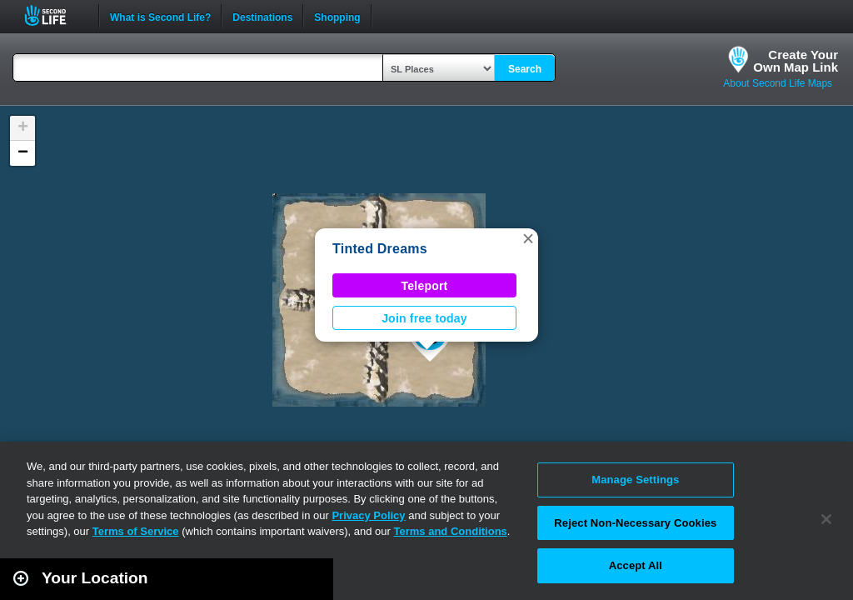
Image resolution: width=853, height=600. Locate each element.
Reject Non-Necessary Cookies (635, 523)
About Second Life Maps (777, 83)
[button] (528, 238)
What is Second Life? (160, 16)
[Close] (826, 519)
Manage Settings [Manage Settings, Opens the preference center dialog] (635, 479)
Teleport (425, 285)
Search (524, 69)
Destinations (262, 16)
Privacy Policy (368, 515)
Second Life (54, 15)
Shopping (337, 16)
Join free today (424, 318)
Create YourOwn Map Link (795, 61)
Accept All (635, 565)
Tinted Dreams (379, 249)
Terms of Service (135, 531)
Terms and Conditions (450, 531)
